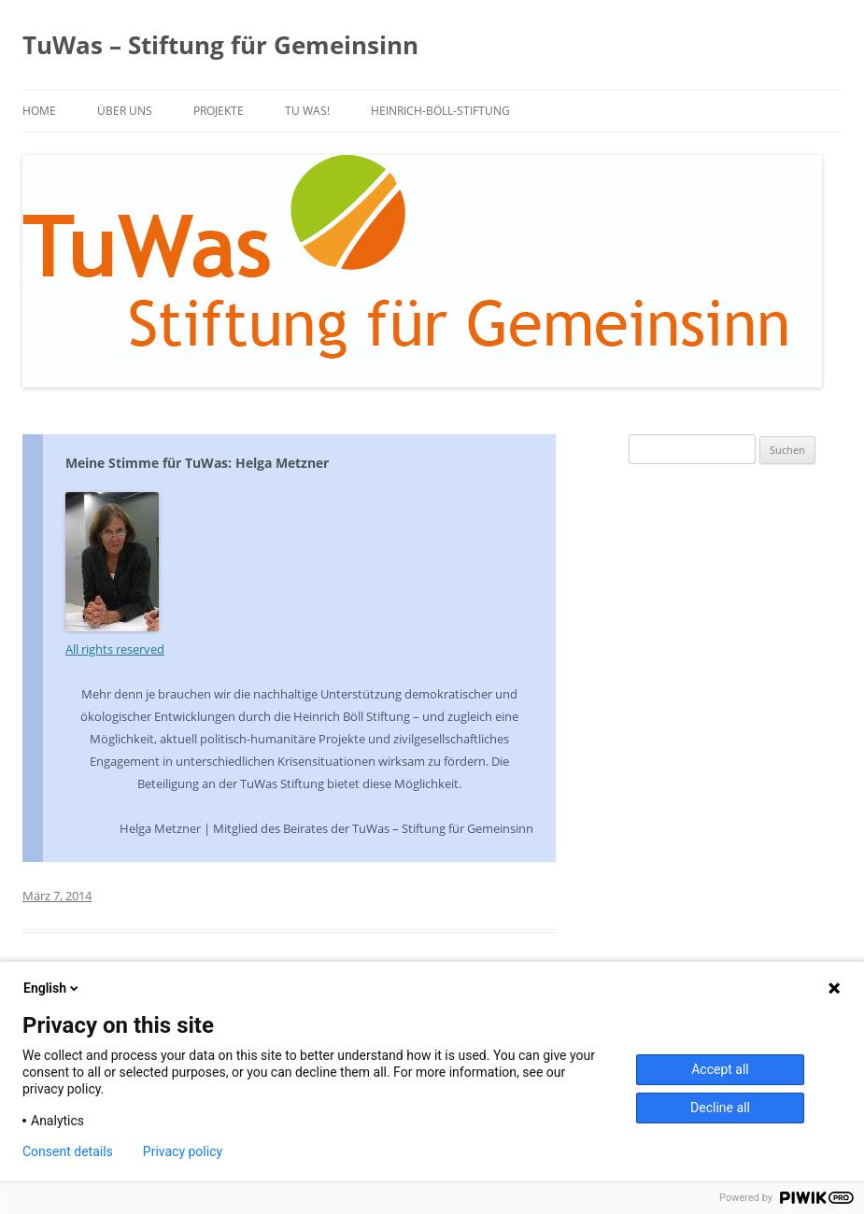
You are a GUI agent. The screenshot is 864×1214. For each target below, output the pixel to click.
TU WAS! (307, 111)
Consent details (67, 1151)
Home (39, 111)
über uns (124, 111)
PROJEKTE (218, 111)
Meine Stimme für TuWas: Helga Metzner (197, 463)
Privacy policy (182, 1151)
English (52, 988)
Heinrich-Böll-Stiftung (440, 111)
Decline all (720, 1107)
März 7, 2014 (57, 895)
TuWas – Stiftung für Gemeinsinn (220, 45)
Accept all (720, 1069)
